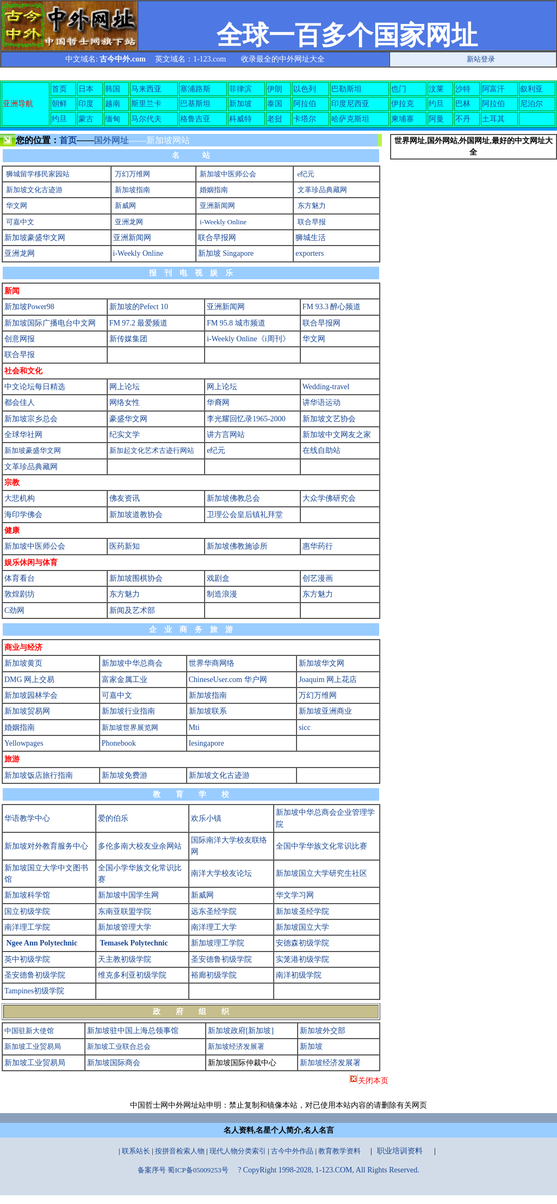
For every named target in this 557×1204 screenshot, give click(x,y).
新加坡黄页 (23, 663)
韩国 (112, 89)
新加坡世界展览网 (130, 727)
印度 (86, 104)
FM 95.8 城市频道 (236, 323)
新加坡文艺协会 (329, 419)
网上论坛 (124, 387)
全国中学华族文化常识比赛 (321, 846)
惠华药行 (317, 546)
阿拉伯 (304, 104)
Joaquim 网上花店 (328, 679)
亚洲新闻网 (217, 205)
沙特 (463, 89)
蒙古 (86, 119)
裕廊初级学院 (214, 975)
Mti (194, 727)
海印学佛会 (23, 515)
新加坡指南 (132, 190)
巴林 (463, 104)
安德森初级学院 (302, 943)
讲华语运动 (321, 402)
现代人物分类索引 (237, 1151)
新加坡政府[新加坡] (241, 1031)
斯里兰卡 (146, 104)
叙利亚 (531, 89)
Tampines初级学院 (34, 991)
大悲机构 (19, 498)
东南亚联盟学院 (124, 911)
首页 (59, 89)
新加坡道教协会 (136, 515)
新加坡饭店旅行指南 (38, 775)
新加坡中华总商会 (132, 663)
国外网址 (111, 140)
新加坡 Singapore (225, 253)
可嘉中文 (20, 222)
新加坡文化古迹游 (34, 190)
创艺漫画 (317, 578)
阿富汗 (493, 89)
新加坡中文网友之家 (336, 435)
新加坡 (240, 104)
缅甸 (112, 119)
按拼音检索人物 (180, 1151)
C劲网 (14, 610)
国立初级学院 (27, 911)
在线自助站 (321, 450)
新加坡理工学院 (217, 943)
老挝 (274, 119)
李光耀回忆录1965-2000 (246, 419)
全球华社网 (23, 435)
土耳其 (493, 119)
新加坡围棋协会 (136, 578)
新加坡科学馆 (27, 895)
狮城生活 (310, 238)
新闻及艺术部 (132, 610)
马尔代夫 (146, 119)
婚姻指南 (214, 190)
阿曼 (436, 119)
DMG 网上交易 (29, 679)
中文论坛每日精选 (34, 387)
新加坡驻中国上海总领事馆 (132, 1031)
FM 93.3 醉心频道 (331, 307)
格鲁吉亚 (195, 119)
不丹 (463, 119)
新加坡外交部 (322, 1031)
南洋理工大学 (214, 927)
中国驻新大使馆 (29, 1031)
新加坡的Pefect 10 (138, 307)
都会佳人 (19, 402)
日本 (86, 89)
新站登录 (481, 59)
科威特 (240, 119)
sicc (305, 727)
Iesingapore (206, 743)
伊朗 (274, 89)
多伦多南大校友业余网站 (140, 846)
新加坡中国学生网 (128, 895)
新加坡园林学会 (31, 695)
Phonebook (119, 743)
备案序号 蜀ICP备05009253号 (183, 1170)
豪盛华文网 (128, 419)
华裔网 (218, 402)
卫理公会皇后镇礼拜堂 (245, 515)
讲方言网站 (226, 435)
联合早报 (312, 222)
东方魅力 (312, 205)
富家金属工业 (124, 679)
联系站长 (136, 1151)
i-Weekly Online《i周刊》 (248, 339)
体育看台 (19, 578)
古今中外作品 (292, 1151)
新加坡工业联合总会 (119, 1046)
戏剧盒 (218, 578)
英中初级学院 (27, 959)
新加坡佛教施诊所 (237, 546)
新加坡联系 (208, 711)
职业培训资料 (400, 1151)
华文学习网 (295, 895)
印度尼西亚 (350, 104)
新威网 (125, 205)
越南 (112, 104)
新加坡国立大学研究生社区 (321, 873)
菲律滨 (240, 89)
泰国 (274, 104)
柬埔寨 (402, 119)
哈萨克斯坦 (350, 119)
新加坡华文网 (321, 663)
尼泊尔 (531, 104)
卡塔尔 (304, 119)
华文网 (16, 205)
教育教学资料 (339, 1151)
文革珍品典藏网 (322, 190)
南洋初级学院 (298, 975)
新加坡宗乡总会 (31, 419)
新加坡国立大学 (302, 927)
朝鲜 (59, 104)
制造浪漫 (222, 594)
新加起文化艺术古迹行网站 (151, 450)
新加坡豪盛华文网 (34, 238)
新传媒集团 (128, 339)
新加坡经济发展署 (236, 1046)
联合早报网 (217, 238)
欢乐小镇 (206, 818)
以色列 (304, 89)
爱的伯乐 (113, 818)
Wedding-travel (326, 387)
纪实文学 (124, 435)
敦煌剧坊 (19, 594)
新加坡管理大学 (124, 927)
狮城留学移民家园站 (38, 174)
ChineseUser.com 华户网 (228, 679)
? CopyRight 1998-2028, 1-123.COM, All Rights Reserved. (328, 1170)
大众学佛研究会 (329, 498)
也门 (398, 89)
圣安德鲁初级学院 (221, 959)
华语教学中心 (27, 818)
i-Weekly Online (223, 222)
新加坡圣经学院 (302, 911)
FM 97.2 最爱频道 (138, 323)
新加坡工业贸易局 (32, 1046)
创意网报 (19, 339)
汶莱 (436, 89)
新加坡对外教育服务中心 (46, 846)
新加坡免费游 (124, 775)
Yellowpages (24, 743)
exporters (309, 253)
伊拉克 (402, 104)
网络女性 (124, 402)
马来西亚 (146, 89)
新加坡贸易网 (27, 711)
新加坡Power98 (29, 307)
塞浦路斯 (195, 89)
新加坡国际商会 (113, 1063)
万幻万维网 (132, 174)
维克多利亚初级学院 (132, 975)
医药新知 (124, 546)
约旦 (436, 104)
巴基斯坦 (195, 104)
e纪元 (306, 174)
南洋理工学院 (27, 927)
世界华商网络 (211, 663)
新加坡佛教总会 (233, 498)
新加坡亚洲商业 (325, 711)
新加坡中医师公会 (228, 174)
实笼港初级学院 (302, 959)
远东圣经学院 (214, 911)
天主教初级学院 (124, 959)
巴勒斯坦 (346, 89)
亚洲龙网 (129, 222)
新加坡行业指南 (128, 711)
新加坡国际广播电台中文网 (50, 323)
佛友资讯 (124, 498)
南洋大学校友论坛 (221, 873)
